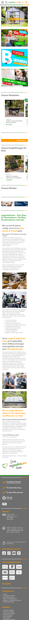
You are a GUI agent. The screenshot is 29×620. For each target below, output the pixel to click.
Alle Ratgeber (21, 140)
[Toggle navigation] (2, 2)
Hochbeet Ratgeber (8, 615)
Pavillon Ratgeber (7, 616)
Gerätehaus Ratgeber (8, 611)
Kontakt (5, 594)
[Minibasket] (26, 2)
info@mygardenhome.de (16, 530)
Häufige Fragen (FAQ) (8, 602)
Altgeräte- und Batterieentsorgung (12, 600)
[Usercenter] (22, 2)
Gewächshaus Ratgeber (9, 613)
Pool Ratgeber (6, 618)
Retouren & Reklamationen (10, 598)
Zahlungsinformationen (9, 595)
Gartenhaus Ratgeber (8, 610)
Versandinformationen (9, 597)
